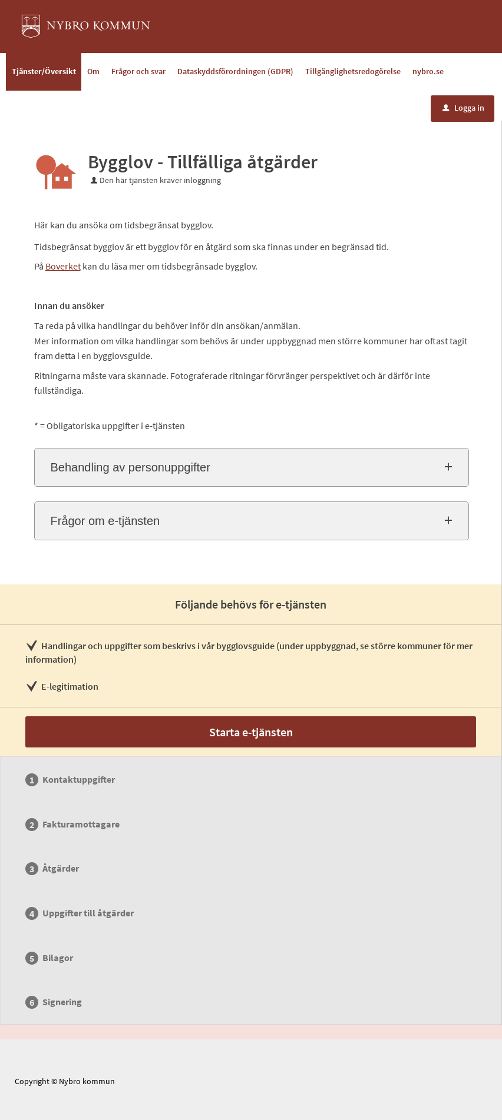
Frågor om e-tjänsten (105, 520)
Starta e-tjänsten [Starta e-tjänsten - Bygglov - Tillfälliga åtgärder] (251, 731)
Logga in (463, 107)
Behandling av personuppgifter (130, 467)
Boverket (63, 266)
